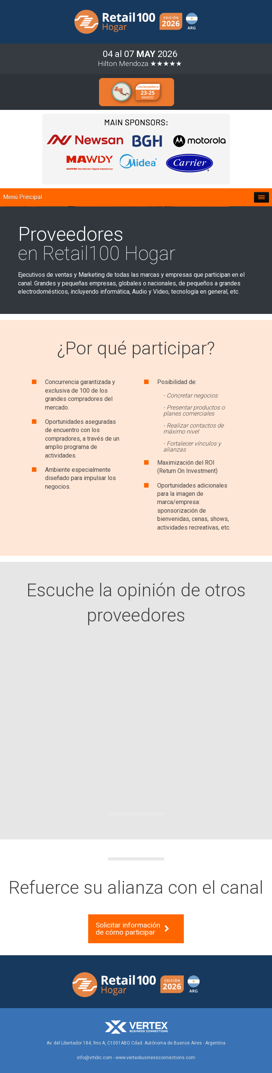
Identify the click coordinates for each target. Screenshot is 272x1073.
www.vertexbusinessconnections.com (155, 1057)
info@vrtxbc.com (94, 1057)
